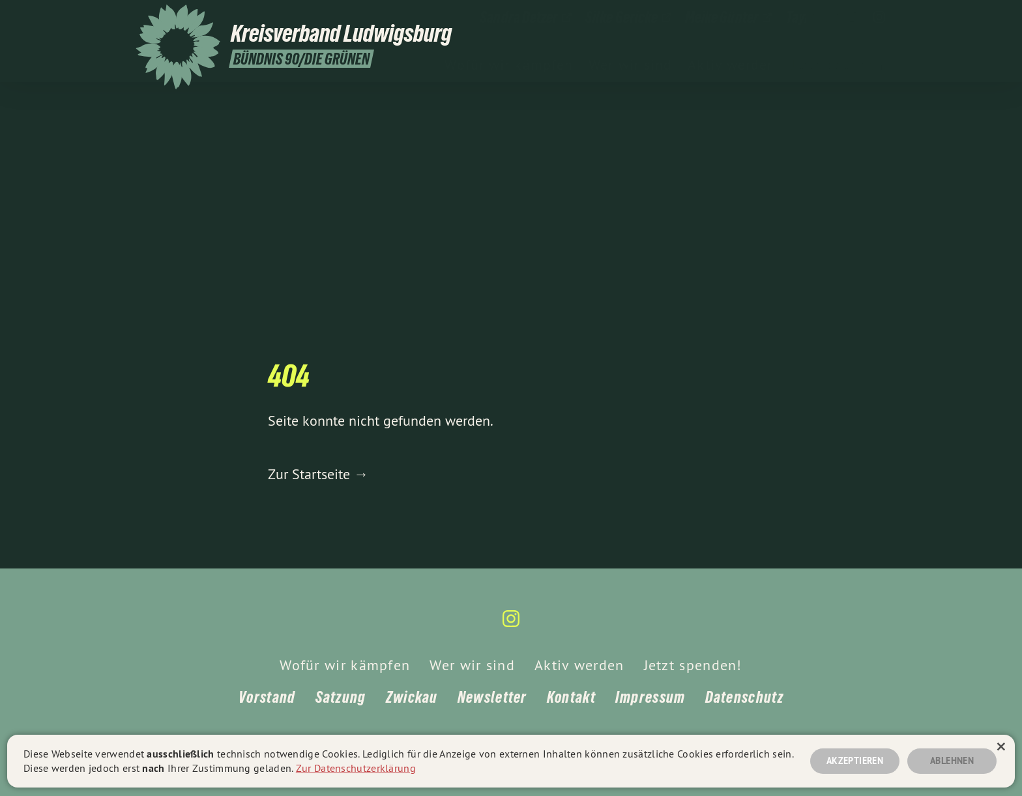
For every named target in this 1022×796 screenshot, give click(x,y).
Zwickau (412, 697)
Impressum (650, 697)
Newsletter (492, 697)
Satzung (340, 697)
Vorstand (267, 697)
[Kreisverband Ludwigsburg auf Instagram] (879, 17)
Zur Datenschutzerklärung (356, 767)
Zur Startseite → (318, 474)
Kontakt (571, 697)
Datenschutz (744, 697)
